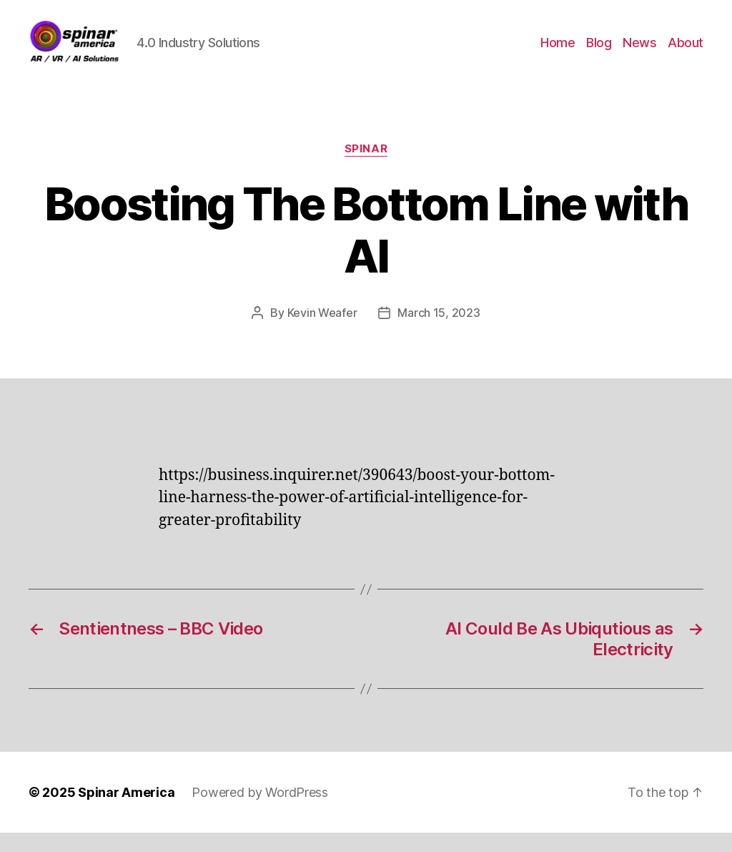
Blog (598, 51)
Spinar (366, 168)
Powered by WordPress (260, 811)
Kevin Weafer (322, 331)
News (639, 51)
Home (557, 51)
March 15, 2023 (438, 331)
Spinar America (126, 811)
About (685, 51)
